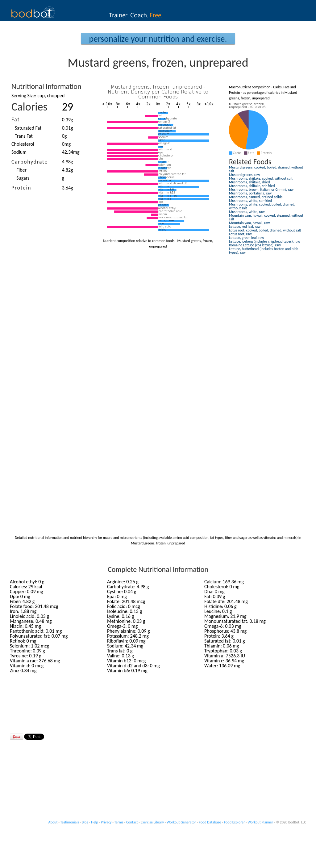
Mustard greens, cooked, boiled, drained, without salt (266, 169)
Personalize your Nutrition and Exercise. (158, 38)
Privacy (106, 822)
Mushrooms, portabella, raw (250, 193)
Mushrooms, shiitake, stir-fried (252, 186)
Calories (29, 107)
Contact (132, 822)
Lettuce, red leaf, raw (244, 226)
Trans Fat (24, 136)
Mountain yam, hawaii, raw (249, 223)
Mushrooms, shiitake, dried (249, 182)
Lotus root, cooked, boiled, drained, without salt (265, 230)
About (53, 822)
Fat (15, 119)
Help (94, 822)
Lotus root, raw (240, 234)
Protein (21, 187)
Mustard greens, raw (244, 175)
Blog (85, 822)
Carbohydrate (29, 161)
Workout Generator (181, 822)
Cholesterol (22, 144)
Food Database (210, 822)
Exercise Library (152, 822)
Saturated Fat (28, 128)
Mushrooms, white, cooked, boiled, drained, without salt (262, 206)
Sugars (22, 178)
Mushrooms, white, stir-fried (250, 200)
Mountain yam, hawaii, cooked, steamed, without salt (266, 217)
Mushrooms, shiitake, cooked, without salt (261, 178)
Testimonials (69, 822)
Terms (118, 822)
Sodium (19, 152)
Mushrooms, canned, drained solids (255, 197)
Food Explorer (234, 822)
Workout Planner (260, 822)
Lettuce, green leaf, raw (246, 237)
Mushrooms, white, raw (247, 212)
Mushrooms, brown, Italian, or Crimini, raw (261, 189)
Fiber (21, 170)
